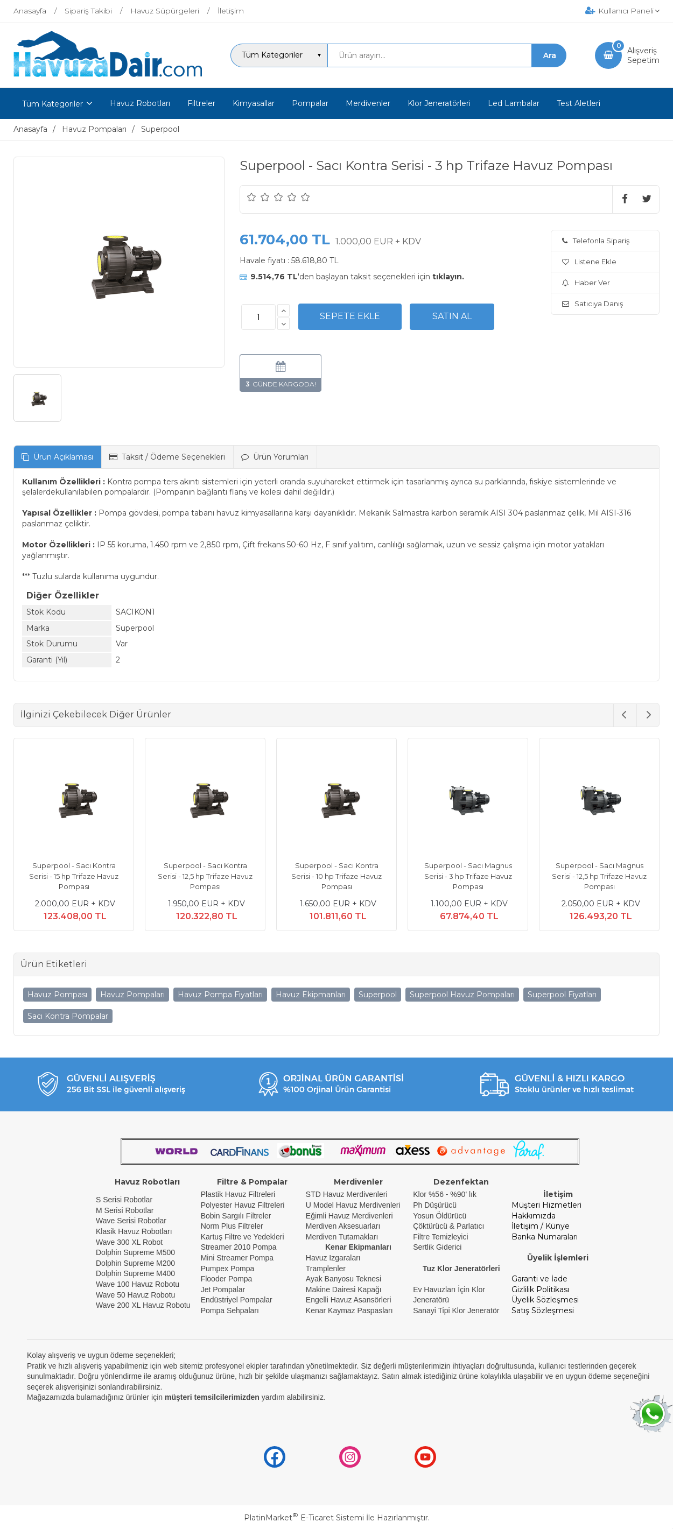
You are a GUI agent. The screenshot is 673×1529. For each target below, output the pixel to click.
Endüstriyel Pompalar (236, 1299)
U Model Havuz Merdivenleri (353, 1205)
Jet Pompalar (223, 1289)
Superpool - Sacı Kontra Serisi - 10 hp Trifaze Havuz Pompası (336, 876)
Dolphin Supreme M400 (135, 1273)
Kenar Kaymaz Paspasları (349, 1310)
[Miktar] (258, 317)
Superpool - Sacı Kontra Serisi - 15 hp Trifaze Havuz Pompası (73, 876)
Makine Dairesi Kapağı (344, 1289)
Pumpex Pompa (228, 1268)
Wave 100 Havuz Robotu (138, 1284)
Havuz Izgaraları (333, 1257)
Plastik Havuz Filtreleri (238, 1194)
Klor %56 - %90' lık (444, 1194)
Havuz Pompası (57, 994)
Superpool (378, 994)
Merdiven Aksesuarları (343, 1226)
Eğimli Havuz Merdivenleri (349, 1215)
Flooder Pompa (227, 1278)
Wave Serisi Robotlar (131, 1220)
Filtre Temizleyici (440, 1236)
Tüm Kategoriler (52, 104)
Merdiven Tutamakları (342, 1236)
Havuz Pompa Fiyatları (220, 994)
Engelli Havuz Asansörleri (348, 1299)
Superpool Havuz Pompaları (462, 994)
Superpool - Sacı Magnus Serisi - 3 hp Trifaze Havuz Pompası (468, 876)
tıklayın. (448, 276)
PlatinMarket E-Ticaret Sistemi (304, 1518)
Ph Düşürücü (435, 1205)
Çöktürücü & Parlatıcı (448, 1226)
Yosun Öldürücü (439, 1215)
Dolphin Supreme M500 (135, 1252)
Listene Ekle (589, 261)
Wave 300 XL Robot (129, 1242)
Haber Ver (586, 282)
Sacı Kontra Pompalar (67, 1016)
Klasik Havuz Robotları (134, 1231)
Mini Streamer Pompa (237, 1257)
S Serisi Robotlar (124, 1199)
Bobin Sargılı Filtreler (236, 1215)
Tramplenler (326, 1268)
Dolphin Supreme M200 (136, 1263)
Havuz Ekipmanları (311, 994)
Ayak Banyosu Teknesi (343, 1278)
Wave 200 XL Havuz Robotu (144, 1305)
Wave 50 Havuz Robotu (136, 1295)
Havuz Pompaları (132, 994)
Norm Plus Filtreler (232, 1226)
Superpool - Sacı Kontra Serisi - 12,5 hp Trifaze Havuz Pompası (205, 876)
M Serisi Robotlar (124, 1210)
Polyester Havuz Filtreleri (243, 1205)
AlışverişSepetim (643, 55)
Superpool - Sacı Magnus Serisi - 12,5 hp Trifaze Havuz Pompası (599, 876)
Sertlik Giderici (437, 1247)
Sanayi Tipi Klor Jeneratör (456, 1310)
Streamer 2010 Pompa (239, 1247)
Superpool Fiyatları (562, 994)
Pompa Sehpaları (230, 1310)
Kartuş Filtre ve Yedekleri (242, 1236)
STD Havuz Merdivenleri (347, 1194)
